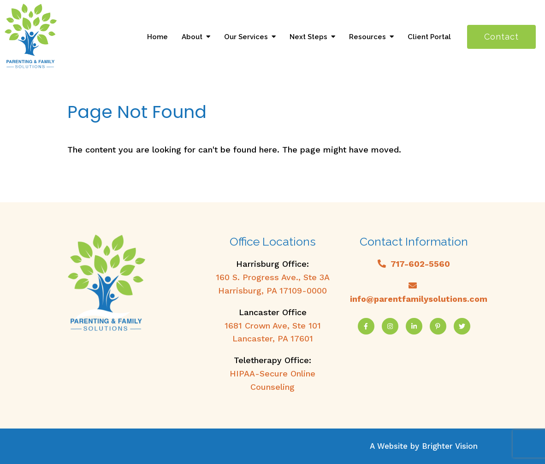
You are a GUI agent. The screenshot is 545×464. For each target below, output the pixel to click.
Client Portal (429, 37)
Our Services (246, 37)
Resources (367, 37)
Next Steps (308, 37)
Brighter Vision (450, 446)
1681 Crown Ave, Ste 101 (273, 325)
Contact (501, 36)
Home (157, 37)
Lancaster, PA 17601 (272, 338)
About (192, 37)
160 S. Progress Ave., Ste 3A (273, 277)
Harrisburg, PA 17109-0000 (272, 290)
